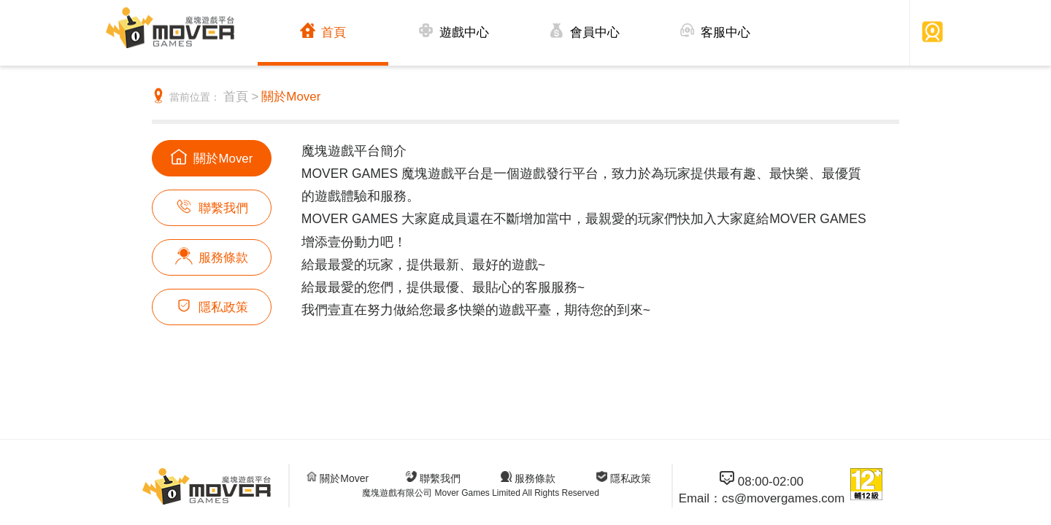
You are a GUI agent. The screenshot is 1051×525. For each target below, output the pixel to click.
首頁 (323, 31)
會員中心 (584, 31)
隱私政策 (211, 305)
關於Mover (290, 97)
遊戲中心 (453, 31)
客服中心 (715, 31)
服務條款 (211, 256)
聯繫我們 (211, 206)
